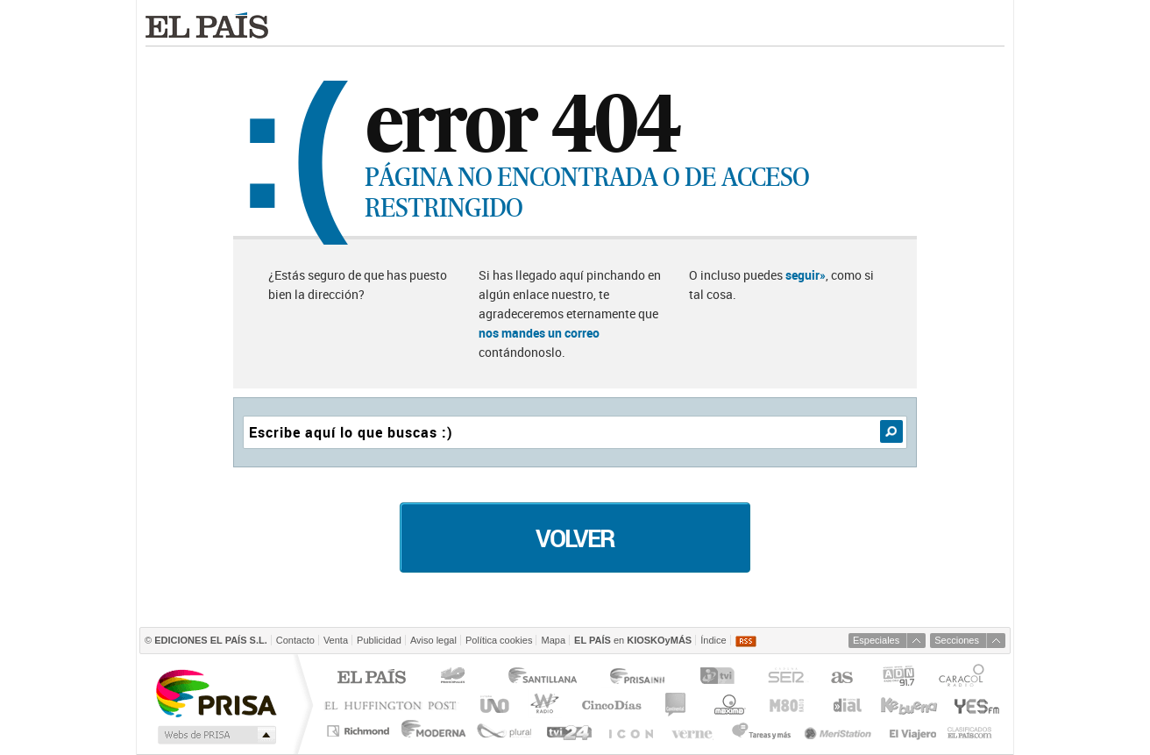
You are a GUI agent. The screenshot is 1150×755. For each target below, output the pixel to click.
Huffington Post (394, 705)
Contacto (295, 640)
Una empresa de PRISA (216, 692)
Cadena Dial (846, 705)
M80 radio (787, 705)
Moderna (434, 731)
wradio (542, 705)
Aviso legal (433, 640)
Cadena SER (785, 678)
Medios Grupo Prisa (215, 734)
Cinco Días (611, 705)
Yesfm (973, 705)
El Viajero (913, 731)
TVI (721, 678)
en (633, 640)
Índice (713, 640)
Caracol (963, 678)
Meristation (840, 731)
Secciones (956, 640)
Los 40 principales (455, 678)
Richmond (360, 731)
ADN (898, 678)
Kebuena (908, 705)
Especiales (876, 640)
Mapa (553, 640)
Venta (335, 640)
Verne (694, 731)
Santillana (541, 678)
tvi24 (568, 731)
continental (676, 705)
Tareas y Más (761, 731)
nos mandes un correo (539, 332)
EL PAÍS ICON (629, 731)
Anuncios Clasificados (969, 731)
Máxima (727, 705)
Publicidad (379, 640)
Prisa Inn (639, 678)
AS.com (841, 678)
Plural (504, 731)
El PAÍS (371, 678)
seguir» (805, 275)
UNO (492, 705)
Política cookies (498, 640)
